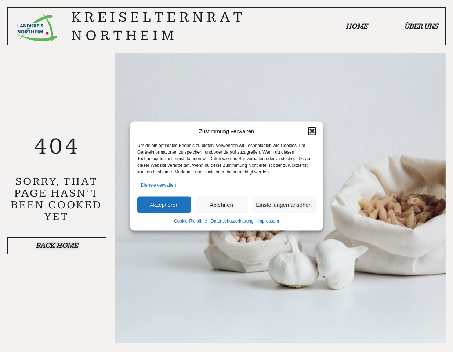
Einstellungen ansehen (284, 204)
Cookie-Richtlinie (190, 221)
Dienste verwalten (158, 185)
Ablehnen (221, 204)
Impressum (268, 221)
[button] (312, 131)
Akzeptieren (163, 204)
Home (356, 26)
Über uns (421, 26)
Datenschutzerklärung (232, 221)
